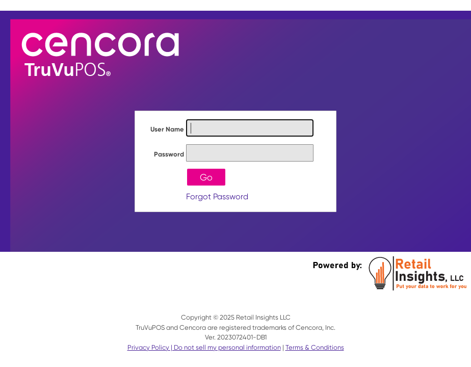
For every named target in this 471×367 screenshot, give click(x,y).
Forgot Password (217, 196)
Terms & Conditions (314, 347)
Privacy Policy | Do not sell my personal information (204, 347)
